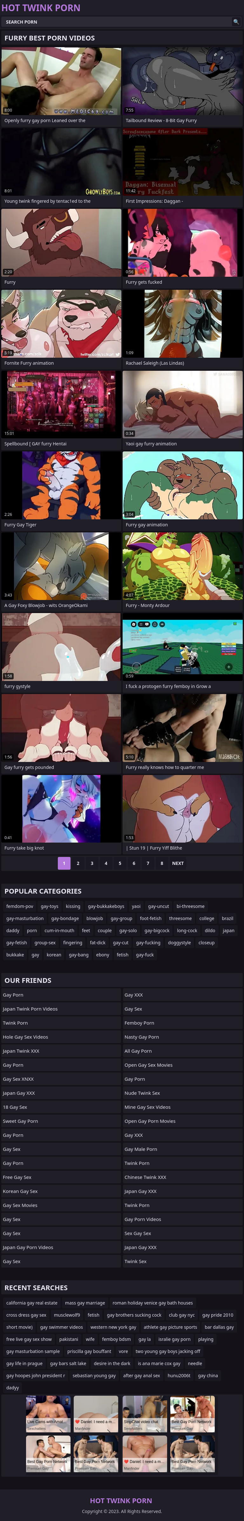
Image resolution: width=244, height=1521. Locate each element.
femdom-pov (19, 906)
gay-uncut (158, 906)
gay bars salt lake (68, 1363)
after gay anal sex (141, 1375)
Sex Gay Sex (138, 1233)
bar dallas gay (219, 1327)
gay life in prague (24, 1363)
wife (90, 1339)
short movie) (19, 1327)
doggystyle (179, 943)
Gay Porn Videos (143, 1219)
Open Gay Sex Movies (149, 1065)
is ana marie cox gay (159, 1363)
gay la (145, 1339)
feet (86, 930)
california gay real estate (32, 1303)
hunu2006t (179, 1375)
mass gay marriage (85, 1303)
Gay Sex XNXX (18, 1079)
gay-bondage (65, 918)
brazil (227, 918)
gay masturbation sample (33, 1351)
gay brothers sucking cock (134, 1315)
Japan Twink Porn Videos (30, 1008)
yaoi (136, 906)
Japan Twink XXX (21, 1051)
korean (54, 955)
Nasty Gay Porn (142, 1037)
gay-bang (79, 955)
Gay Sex (11, 1149)
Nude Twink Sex (142, 1093)
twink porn (137, 1163)
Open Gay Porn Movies (150, 1121)
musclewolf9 (67, 1315)
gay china (208, 1375)
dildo (210, 930)
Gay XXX (134, 994)
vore (123, 1351)
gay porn (135, 1079)
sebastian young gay (94, 1375)
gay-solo (128, 930)
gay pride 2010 (217, 1315)
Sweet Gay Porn (20, 1121)
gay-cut (121, 943)
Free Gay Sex (17, 1177)
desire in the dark (112, 1363)
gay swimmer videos (61, 1327)
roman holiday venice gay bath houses (153, 1303)
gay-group (121, 918)
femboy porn (139, 1023)
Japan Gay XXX (19, 1093)
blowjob (94, 918)
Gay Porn (13, 994)
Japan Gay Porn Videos (28, 1247)
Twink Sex (135, 1261)
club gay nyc (182, 1315)
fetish (123, 955)
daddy (12, 930)
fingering (72, 943)
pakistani (68, 1339)
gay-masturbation (25, 918)
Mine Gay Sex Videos (148, 1107)
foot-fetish (150, 918)
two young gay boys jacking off (168, 1351)
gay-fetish (16, 943)
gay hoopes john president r (35, 1375)
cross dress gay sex (26, 1315)
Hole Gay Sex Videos (25, 1037)
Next (178, 863)
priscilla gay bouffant (89, 1351)
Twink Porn (15, 1023)
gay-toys (49, 906)
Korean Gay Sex (20, 1191)
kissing (73, 906)
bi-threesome (191, 906)
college (207, 918)
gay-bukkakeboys (106, 906)
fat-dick (97, 943)
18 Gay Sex (15, 1107)
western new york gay (113, 1327)
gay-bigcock (157, 930)
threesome (180, 918)
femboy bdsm (116, 1339)
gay (35, 955)
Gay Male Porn (141, 1149)
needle (195, 1363)
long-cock (187, 930)
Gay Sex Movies (20, 1205)
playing (206, 1339)
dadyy (12, 1388)
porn (32, 930)
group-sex (45, 943)
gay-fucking (148, 943)
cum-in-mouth (59, 930)
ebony (102, 955)
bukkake (15, 955)
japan (229, 930)
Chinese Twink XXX (145, 1177)
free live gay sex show (29, 1339)
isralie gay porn (175, 1339)
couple (105, 930)
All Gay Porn (138, 1051)
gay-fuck (145, 955)
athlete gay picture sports (170, 1327)
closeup (207, 943)
